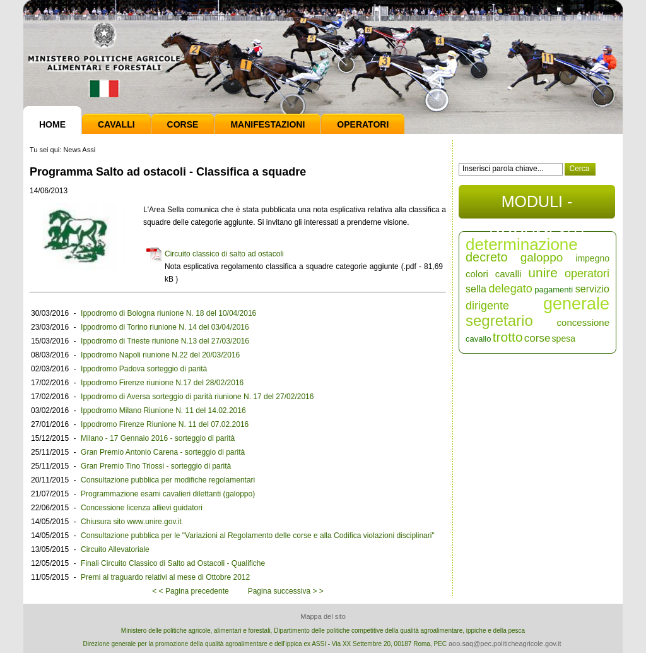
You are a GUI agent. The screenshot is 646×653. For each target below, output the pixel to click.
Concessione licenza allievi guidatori (142, 507)
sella (476, 289)
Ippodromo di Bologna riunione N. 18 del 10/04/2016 (168, 313)
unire (543, 272)
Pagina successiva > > (286, 591)
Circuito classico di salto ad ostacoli (224, 253)
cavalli (508, 273)
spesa (563, 338)
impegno (592, 258)
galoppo (541, 257)
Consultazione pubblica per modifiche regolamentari (168, 480)
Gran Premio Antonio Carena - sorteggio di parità (163, 452)
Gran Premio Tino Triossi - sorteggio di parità (156, 466)
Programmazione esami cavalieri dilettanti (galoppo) (168, 493)
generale (576, 303)
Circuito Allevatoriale (115, 549)
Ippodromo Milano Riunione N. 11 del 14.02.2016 (163, 410)
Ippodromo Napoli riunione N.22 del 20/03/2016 (160, 354)
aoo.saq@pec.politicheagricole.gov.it (505, 643)
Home (52, 124)
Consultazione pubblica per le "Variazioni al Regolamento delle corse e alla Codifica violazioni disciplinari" (258, 535)
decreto (487, 257)
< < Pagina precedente (190, 591)
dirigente (487, 305)
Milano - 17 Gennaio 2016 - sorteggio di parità (158, 438)
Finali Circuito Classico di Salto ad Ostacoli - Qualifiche (173, 563)
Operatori (363, 124)
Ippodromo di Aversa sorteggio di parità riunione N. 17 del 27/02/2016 (197, 396)
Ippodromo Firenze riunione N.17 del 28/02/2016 (162, 382)
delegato (510, 288)
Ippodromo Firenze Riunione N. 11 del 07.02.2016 (165, 424)
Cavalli (116, 124)
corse (537, 338)
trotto (508, 337)
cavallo (478, 339)
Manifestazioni (267, 124)
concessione (583, 322)
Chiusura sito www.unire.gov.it (131, 521)
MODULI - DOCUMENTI (536, 206)
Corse (183, 124)
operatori (587, 273)
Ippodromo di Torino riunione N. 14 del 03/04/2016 (165, 327)
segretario (499, 320)
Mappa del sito (323, 616)
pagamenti (553, 289)
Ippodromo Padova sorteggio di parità (144, 368)
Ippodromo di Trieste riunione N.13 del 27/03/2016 (165, 341)
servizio (592, 289)
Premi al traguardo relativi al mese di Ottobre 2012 (165, 577)
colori (477, 273)
